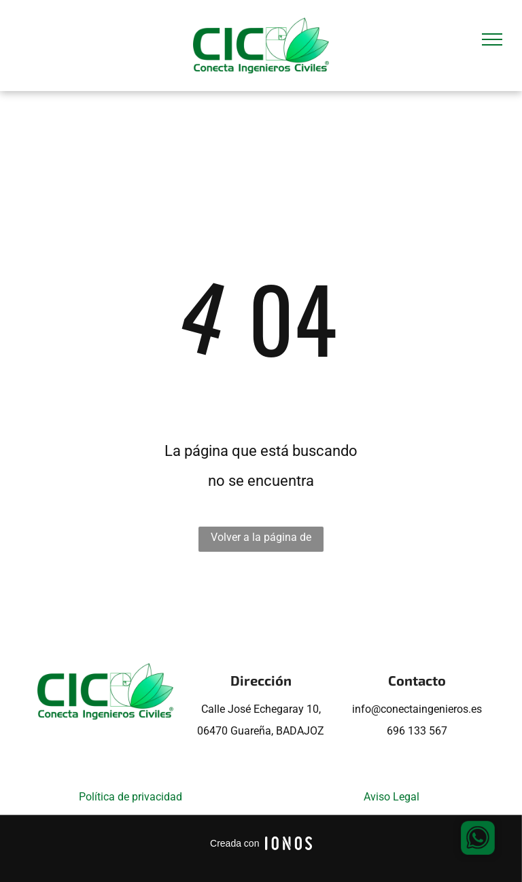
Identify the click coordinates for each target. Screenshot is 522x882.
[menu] (492, 39)
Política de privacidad (130, 796)
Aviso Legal (391, 796)
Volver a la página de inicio (261, 541)
